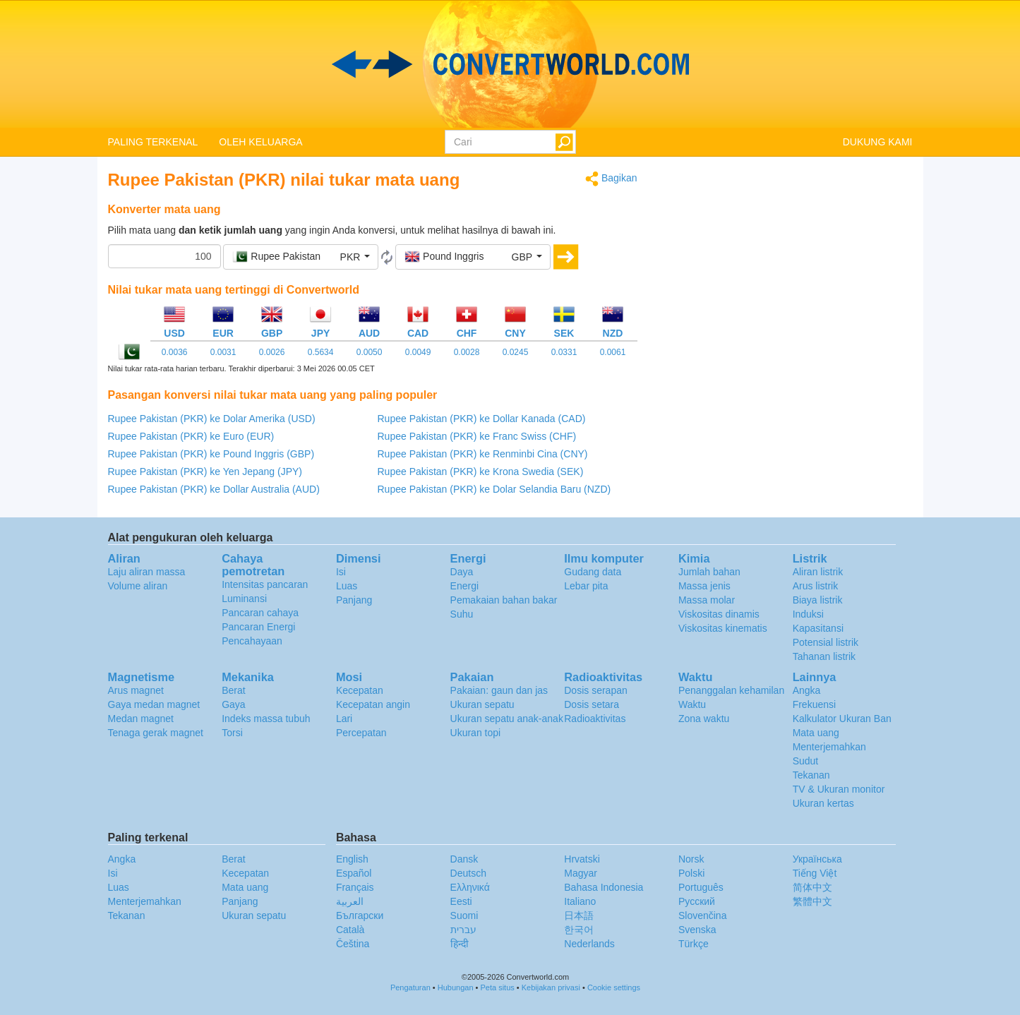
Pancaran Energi (258, 626)
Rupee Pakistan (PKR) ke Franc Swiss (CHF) (477, 436)
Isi (341, 571)
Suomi (464, 915)
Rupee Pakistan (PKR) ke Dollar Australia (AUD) (214, 489)
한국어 (579, 929)
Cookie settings (613, 987)
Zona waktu (703, 718)
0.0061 (613, 352)
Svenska (697, 929)
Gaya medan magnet (154, 704)
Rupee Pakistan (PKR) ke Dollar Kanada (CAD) (482, 418)
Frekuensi (814, 704)
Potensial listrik (825, 642)
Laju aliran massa (147, 571)
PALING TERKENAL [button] (153, 142)
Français (355, 887)
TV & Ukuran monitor (839, 789)
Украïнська (817, 859)
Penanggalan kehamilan (731, 690)
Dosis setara (591, 704)
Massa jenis (704, 585)
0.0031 (223, 352)
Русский (696, 901)
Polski (691, 873)
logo (510, 64)
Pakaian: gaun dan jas (499, 690)
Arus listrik (816, 585)
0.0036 (175, 352)
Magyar (580, 873)
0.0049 (418, 352)
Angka (807, 690)
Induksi (808, 614)
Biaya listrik (818, 600)
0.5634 (321, 352)
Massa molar (706, 600)
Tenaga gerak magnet (155, 732)
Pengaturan (410, 987)
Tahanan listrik (824, 656)
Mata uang (816, 732)
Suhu (462, 614)
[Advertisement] (786, 269)
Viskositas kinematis (722, 628)
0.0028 (467, 352)
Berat (233, 690)
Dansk (464, 859)
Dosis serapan (596, 690)
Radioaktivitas (594, 718)
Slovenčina (702, 915)
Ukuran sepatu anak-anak (506, 718)
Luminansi (244, 598)
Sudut (806, 761)
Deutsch (468, 873)
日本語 (579, 915)
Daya (462, 571)
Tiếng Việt (815, 873)
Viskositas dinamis (719, 614)
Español (354, 873)
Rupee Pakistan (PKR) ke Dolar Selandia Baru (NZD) (494, 489)
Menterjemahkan (829, 746)
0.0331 (564, 352)
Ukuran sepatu (482, 704)
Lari (344, 718)
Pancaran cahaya (260, 612)
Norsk (691, 859)
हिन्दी (459, 943)
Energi (464, 585)
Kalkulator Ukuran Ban (842, 718)
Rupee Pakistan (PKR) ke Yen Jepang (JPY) (205, 471)
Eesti (461, 901)
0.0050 (369, 352)
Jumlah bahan (709, 571)
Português (701, 887)
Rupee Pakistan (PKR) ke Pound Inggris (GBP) (211, 454)
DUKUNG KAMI (878, 142)
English (352, 859)
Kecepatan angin (373, 704)
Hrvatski (582, 859)
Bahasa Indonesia (603, 887)
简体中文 (812, 887)
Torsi (232, 732)
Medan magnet (141, 718)
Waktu (692, 704)
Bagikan (611, 179)
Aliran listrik (818, 571)
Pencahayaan (252, 641)
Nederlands (589, 943)
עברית (463, 929)
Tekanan (811, 775)
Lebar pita (586, 585)
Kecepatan (359, 690)
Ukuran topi (475, 732)
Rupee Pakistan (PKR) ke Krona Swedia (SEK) (481, 471)
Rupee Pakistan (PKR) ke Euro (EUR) (191, 436)
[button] (300, 257)
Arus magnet (136, 690)
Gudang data (592, 571)
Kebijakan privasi (551, 987)
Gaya (233, 704)
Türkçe (693, 943)
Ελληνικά (470, 887)
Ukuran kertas (823, 803)
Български (359, 915)
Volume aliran (138, 585)
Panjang (354, 600)
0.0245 (516, 352)
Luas (346, 585)
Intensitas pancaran (265, 584)
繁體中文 (812, 901)
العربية (350, 901)
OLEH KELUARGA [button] (260, 142)
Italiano (580, 901)
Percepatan (361, 732)
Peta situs (497, 987)
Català (350, 929)
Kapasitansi (818, 628)
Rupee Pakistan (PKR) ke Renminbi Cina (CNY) (483, 454)
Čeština (352, 943)
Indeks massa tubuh (266, 718)
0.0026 (272, 352)
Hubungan (456, 987)
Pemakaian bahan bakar (504, 600)
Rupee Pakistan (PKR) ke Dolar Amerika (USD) (212, 418)
